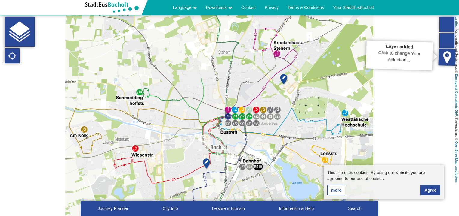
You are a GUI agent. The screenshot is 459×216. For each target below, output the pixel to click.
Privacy (272, 7)
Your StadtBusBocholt (353, 7)
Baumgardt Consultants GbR (456, 95)
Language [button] (185, 7)
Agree (430, 190)
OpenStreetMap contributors (456, 162)
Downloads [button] (219, 7)
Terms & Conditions (306, 7)
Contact (248, 7)
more (336, 190)
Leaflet (456, 22)
